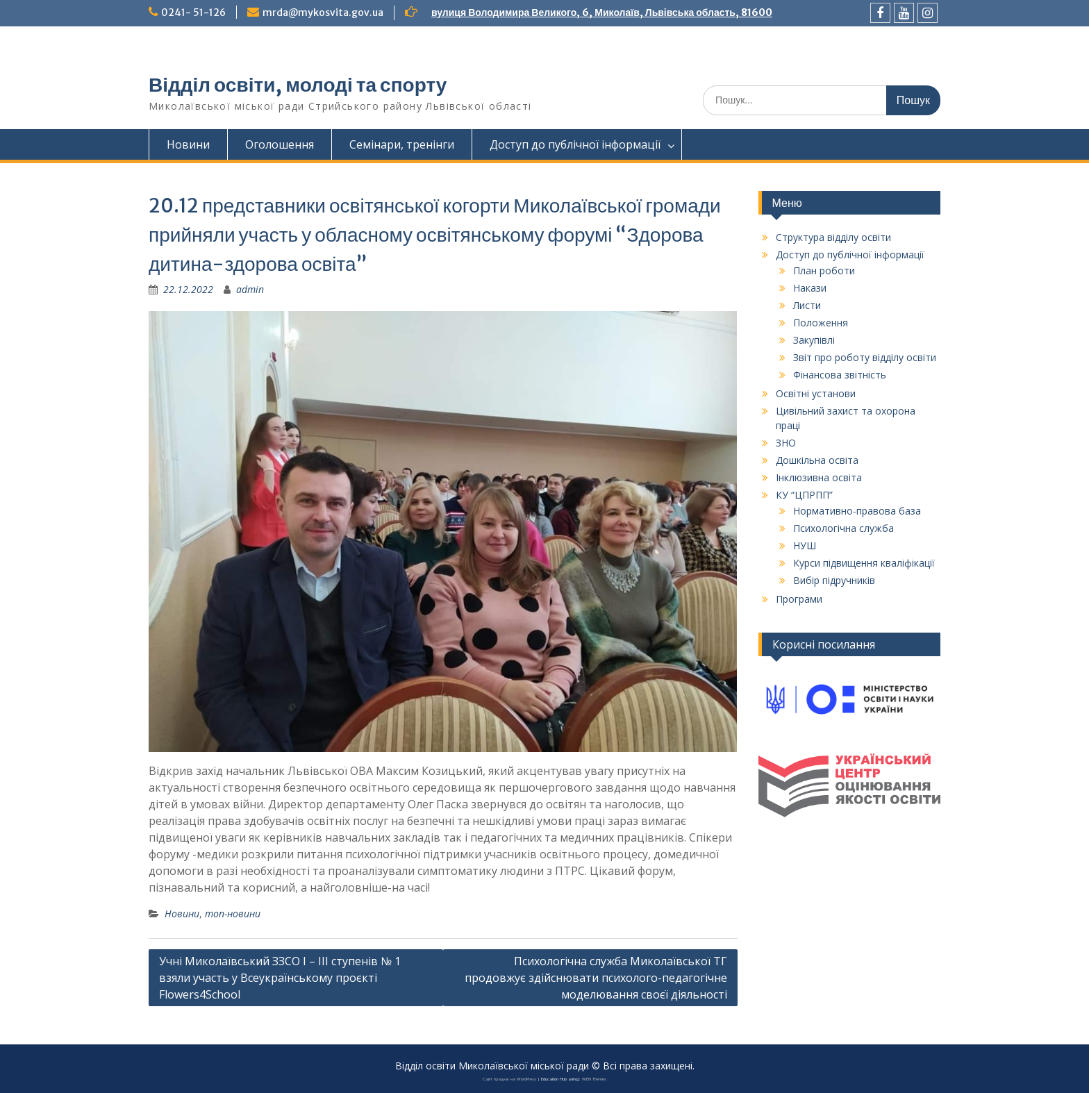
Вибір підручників (834, 580)
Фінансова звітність (839, 374)
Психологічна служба (843, 528)
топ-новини (232, 913)
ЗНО (786, 442)
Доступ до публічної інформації (575, 144)
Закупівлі (814, 340)
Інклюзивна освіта (819, 477)
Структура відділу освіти (833, 237)
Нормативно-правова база (857, 510)
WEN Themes (594, 1079)
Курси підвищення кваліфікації (864, 562)
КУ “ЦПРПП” (804, 494)
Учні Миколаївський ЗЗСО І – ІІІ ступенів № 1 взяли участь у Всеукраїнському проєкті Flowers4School (280, 977)
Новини (188, 144)
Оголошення (279, 144)
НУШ (804, 545)
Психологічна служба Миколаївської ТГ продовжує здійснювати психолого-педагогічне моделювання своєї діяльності (596, 977)
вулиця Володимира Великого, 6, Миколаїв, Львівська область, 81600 (601, 12)
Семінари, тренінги (401, 144)
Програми (799, 599)
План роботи (824, 270)
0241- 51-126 (193, 12)
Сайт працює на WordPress (509, 1079)
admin (250, 289)
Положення (820, 322)
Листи (807, 305)
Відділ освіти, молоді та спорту (298, 84)
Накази (809, 287)
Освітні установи (816, 393)
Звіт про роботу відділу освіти (864, 357)
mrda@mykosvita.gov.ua (323, 12)
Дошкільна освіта (817, 460)
